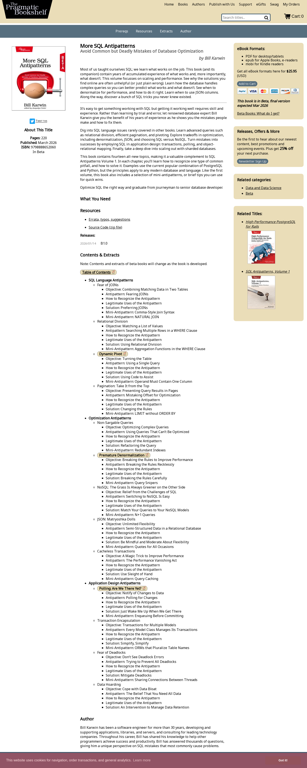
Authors (198, 4)
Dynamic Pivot (113, 353)
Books (183, 4)
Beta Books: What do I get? (258, 113)
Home (169, 4)
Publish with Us (222, 4)
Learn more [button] (142, 760)
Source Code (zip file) (105, 227)
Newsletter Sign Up (252, 161)
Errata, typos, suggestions (109, 219)
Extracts (166, 31)
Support (245, 4)
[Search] (267, 17)
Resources (144, 31)
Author (185, 31)
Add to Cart (247, 84)
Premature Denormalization (124, 455)
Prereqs (122, 31)
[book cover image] (38, 79)
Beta (249, 193)
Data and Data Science (263, 187)
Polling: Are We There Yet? (122, 588)
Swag (274, 4)
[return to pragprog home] (27, 10)
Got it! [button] (283, 760)
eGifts (261, 4)
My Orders (291, 4)
